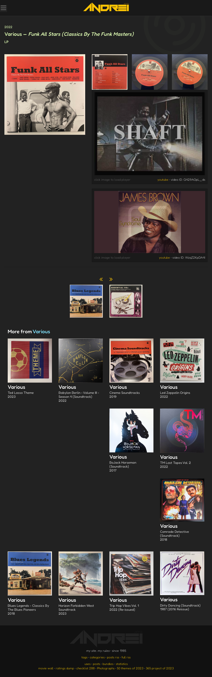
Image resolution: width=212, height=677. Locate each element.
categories (97, 657)
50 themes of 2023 (130, 668)
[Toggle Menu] (3, 8)
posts (96, 664)
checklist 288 (85, 668)
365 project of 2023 (160, 668)
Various (30, 392)
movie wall (45, 668)
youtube (162, 179)
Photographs (105, 668)
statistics (122, 664)
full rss (126, 657)
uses (87, 664)
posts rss (113, 657)
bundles (108, 664)
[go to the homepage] (106, 7)
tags (84, 657)
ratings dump (65, 668)
